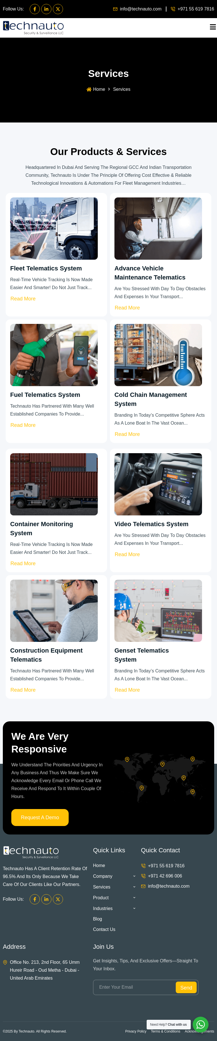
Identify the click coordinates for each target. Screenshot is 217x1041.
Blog (97, 919)
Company (114, 876)
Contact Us (104, 929)
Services (114, 887)
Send (186, 988)
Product (114, 898)
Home (95, 89)
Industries (114, 908)
